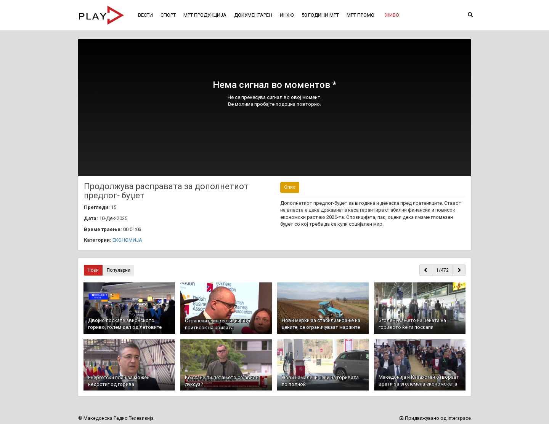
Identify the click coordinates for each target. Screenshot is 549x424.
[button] (392, 15)
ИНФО (287, 15)
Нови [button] (93, 270)
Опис (289, 187)
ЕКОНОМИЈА (127, 240)
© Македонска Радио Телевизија (116, 418)
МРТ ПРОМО (360, 15)
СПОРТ (168, 15)
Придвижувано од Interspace (435, 418)
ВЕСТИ (145, 15)
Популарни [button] (118, 270)
